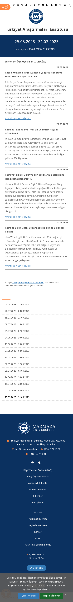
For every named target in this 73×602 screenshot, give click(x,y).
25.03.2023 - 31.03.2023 (17, 397)
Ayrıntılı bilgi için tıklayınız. (18, 118)
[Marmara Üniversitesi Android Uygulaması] (32, 462)
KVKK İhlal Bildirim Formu (37, 544)
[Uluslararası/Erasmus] (26, 5)
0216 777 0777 (36, 557)
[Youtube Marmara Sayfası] (51, 5)
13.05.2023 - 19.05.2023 (17, 357)
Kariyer (37, 531)
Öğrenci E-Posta (37, 489)
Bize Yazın (36, 567)
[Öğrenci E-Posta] (13, 5)
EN (60, 5)
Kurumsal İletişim (38, 518)
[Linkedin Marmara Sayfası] (47, 5)
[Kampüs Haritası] (34, 5)
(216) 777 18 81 (38, 453)
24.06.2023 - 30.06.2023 (17, 337)
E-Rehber (38, 496)
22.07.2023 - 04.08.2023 (17, 311)
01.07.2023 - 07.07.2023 (17, 330)
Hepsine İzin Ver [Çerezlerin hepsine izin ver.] (51, 595)
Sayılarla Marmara (37, 525)
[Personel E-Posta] (17, 5)
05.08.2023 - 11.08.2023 (17, 304)
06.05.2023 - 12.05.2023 (17, 364)
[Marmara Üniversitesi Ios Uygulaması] (39, 462)
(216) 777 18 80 (52, 449)
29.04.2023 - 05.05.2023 (17, 370)
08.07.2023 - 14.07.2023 (17, 324)
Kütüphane (38, 502)
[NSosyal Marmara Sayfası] (55, 5)
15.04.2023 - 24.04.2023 (17, 383)
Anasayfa (21, 49)
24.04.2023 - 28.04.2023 (17, 377)
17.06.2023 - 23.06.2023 (17, 344)
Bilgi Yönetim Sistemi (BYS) (37, 470)
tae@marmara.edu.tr (26, 449)
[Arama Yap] (69, 5)
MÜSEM (38, 512)
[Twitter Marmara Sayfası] (38, 5)
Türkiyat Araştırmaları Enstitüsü (28, 282)
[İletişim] (30, 5)
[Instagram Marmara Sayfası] (43, 5)
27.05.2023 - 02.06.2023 (17, 350)
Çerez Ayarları (29, 595)
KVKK (38, 538)
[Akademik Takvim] (22, 5)
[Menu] (66, 13)
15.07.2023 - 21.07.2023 (17, 317)
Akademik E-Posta (37, 483)
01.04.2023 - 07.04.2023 (17, 390)
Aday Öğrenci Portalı (38, 476)
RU (65, 5)
